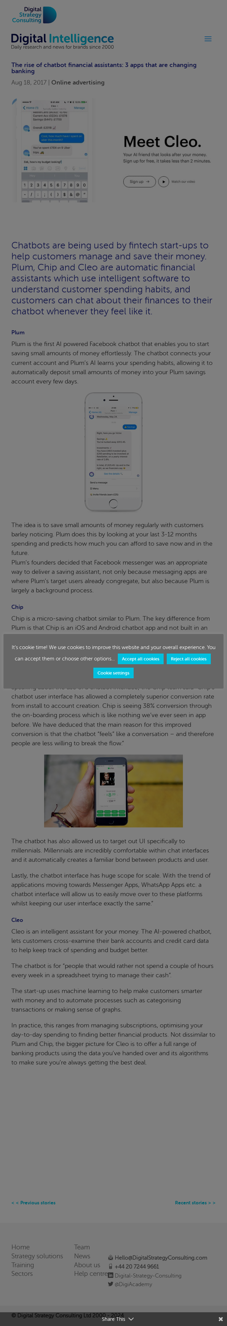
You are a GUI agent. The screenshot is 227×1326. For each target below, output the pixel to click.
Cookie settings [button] (113, 673)
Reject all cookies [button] (189, 658)
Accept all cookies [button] (140, 658)
